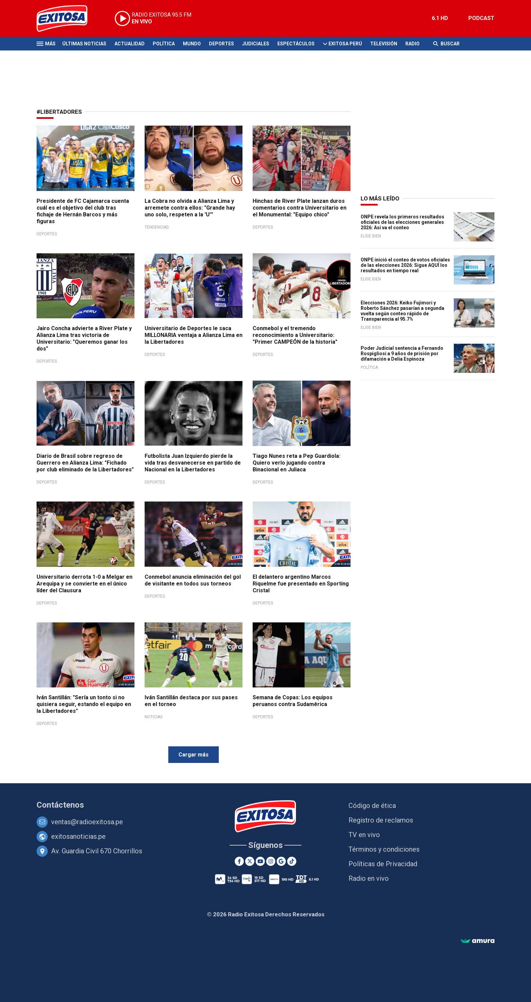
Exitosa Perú (345, 43)
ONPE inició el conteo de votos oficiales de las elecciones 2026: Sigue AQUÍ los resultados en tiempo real (405, 265)
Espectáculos (296, 43)
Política (164, 43)
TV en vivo (364, 835)
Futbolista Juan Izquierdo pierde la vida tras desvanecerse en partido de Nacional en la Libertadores (193, 463)
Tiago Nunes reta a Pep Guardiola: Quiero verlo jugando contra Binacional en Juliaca (296, 463)
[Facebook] (239, 861)
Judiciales (255, 43)
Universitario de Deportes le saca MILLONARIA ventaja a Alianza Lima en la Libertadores (193, 335)
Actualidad (129, 43)
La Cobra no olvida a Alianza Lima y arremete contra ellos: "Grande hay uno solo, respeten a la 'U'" (190, 208)
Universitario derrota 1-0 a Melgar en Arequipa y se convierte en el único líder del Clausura (84, 584)
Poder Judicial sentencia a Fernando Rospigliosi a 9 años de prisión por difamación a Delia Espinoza (402, 353)
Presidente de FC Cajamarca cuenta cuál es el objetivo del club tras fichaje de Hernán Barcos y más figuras (83, 211)
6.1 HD (440, 18)
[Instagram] (270, 861)
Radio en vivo (368, 878)
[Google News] (281, 861)
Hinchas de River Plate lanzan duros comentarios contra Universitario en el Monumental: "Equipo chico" (299, 208)
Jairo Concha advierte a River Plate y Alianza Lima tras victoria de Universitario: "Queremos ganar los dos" (84, 338)
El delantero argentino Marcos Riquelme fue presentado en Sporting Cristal (301, 584)
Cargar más (193, 754)
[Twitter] (249, 861)
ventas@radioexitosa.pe (87, 822)
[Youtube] (260, 861)
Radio (412, 43)
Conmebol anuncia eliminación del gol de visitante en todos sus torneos (193, 580)
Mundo (192, 43)
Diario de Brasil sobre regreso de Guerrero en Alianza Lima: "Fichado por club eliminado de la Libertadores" (85, 463)
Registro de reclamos (380, 820)
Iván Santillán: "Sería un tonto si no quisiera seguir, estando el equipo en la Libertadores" (84, 704)
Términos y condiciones (384, 849)
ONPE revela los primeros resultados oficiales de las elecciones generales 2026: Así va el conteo (402, 222)
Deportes (221, 43)
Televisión (383, 43)
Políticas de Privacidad (382, 864)
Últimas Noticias (84, 43)
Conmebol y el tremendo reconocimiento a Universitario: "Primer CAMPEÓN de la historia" (295, 335)
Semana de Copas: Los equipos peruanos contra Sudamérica (293, 700)
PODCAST (481, 18)
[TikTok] (291, 861)
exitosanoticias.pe (78, 836)
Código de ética (372, 806)
